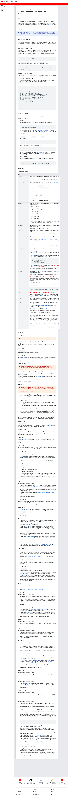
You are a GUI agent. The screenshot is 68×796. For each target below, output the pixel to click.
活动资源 (48, 152)
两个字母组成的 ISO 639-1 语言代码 (47, 239)
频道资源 (44, 152)
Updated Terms (38, 487)
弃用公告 (53, 292)
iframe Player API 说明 (24, 75)
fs (48, 544)
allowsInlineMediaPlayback (43, 305)
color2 (40, 711)
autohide (23, 509)
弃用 (31, 266)
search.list (40, 376)
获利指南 (52, 794)
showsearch (36, 660)
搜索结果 (40, 130)
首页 (18, 9)
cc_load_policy (41, 185)
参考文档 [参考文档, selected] (2, 3)
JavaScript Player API (25, 539)
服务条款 (52, 791)
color (35, 609)
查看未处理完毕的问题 (36, 794)
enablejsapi (48, 24)
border (23, 660)
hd (31, 660)
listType (23, 136)
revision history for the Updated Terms (45, 492)
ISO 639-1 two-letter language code (36, 556)
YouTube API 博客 (45, 195)
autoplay (53, 23)
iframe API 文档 (46, 228)
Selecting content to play (26, 572)
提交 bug (34, 791)
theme (24, 674)
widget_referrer (24, 439)
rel (46, 609)
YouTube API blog (35, 676)
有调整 (46, 308)
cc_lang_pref (22, 423)
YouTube (5, 1)
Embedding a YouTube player (28, 644)
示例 (7, 3)
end (46, 544)
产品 (21, 9)
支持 (10, 3)
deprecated (50, 379)
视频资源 (52, 130)
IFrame (41, 225)
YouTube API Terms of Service (48, 504)
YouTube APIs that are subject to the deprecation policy (32, 589)
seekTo (41, 319)
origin (32, 325)
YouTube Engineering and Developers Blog (32, 486)
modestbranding (22, 341)
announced (40, 696)
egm (29, 660)
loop (31, 24)
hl (28, 532)
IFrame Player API (14, 1)
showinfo (29, 612)
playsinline (21, 350)
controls (21, 431)
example (23, 748)
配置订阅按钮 (18, 794)
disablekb (24, 456)
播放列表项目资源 (46, 130)
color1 (26, 660)
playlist (35, 285)
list (42, 136)
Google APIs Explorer (19, 791)
